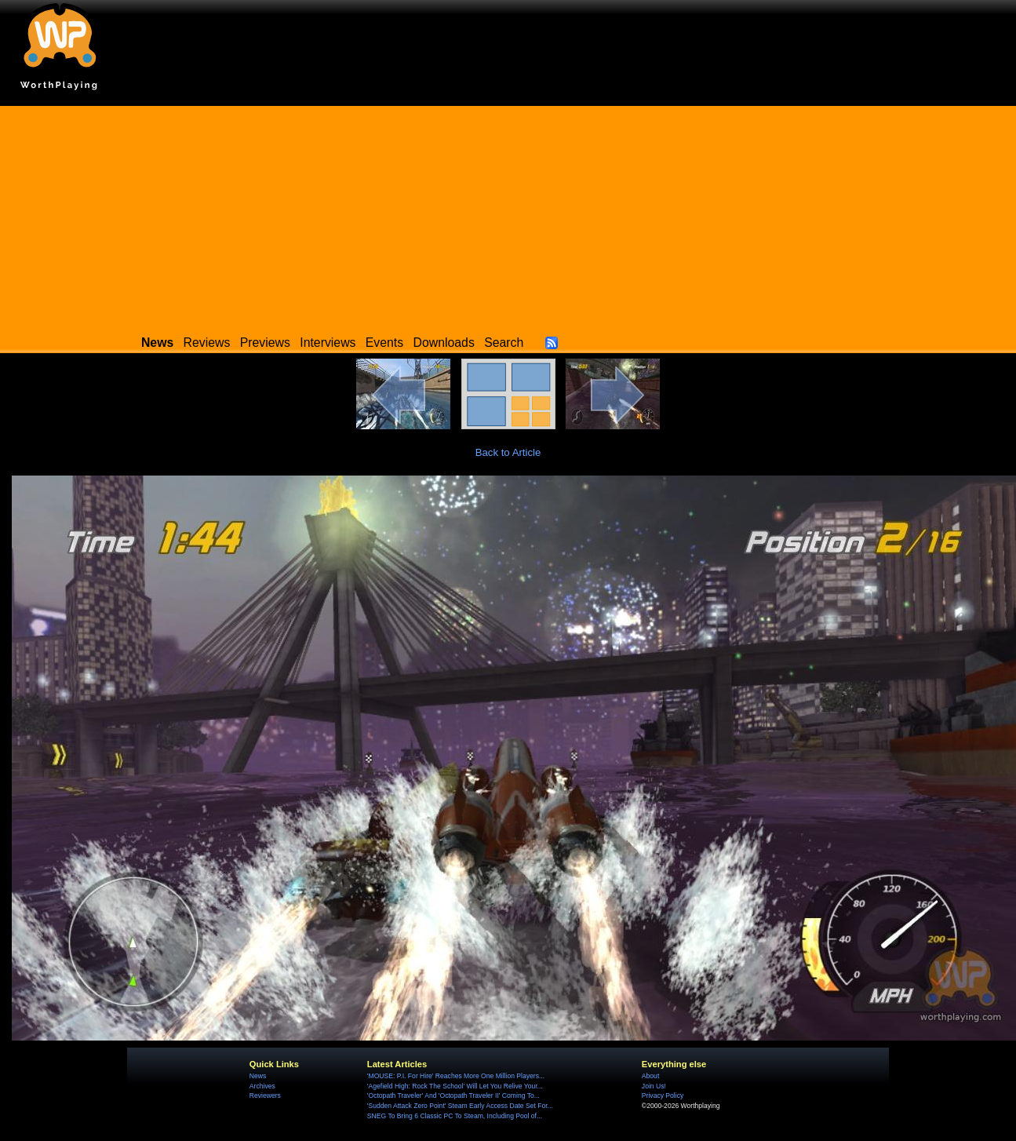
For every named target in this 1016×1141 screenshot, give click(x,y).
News (257, 1076)
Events (384, 342)
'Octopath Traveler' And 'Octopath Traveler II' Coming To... (453, 1095)
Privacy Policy (662, 1095)
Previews (265, 342)
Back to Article (508, 452)
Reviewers (265, 1095)
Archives (262, 1086)
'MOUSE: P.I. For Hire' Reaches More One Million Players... (455, 1076)
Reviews (207, 342)
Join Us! (654, 1086)
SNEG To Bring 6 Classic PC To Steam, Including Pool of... (454, 1116)
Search (503, 342)
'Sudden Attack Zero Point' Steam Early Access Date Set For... (460, 1106)
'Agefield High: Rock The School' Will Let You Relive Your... (455, 1086)
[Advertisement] (508, 216)
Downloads (444, 342)
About (650, 1076)
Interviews (327, 342)
